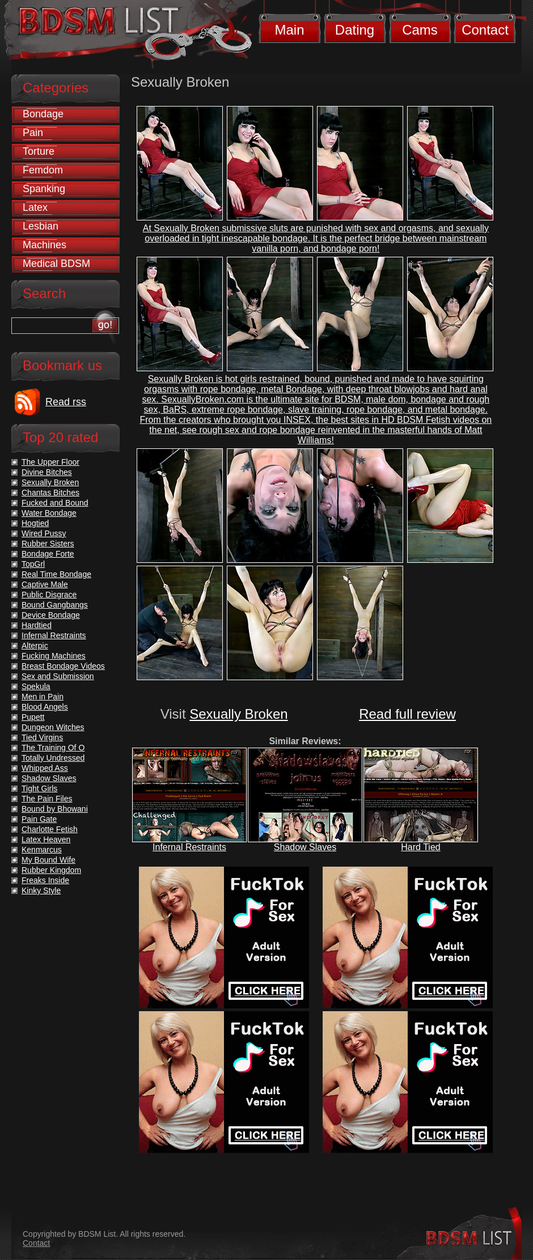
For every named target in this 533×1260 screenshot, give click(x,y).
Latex (35, 207)
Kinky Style (41, 890)
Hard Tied (420, 847)
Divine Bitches (47, 472)
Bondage (43, 114)
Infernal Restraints (189, 847)
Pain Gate (39, 819)
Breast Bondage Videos (63, 666)
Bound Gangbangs (55, 604)
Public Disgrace (49, 594)
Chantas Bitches (50, 492)
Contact (485, 29)
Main (289, 29)
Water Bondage (49, 512)
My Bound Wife (48, 859)
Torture (38, 151)
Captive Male (45, 584)
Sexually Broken (238, 714)
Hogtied (35, 523)
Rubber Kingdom (51, 870)
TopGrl (33, 564)
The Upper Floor (50, 461)
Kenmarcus (42, 849)
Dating (354, 29)
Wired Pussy (44, 533)
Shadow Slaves (305, 847)
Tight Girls (39, 788)
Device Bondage (51, 615)
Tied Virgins (42, 737)
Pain (33, 132)
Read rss (65, 402)
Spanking (44, 188)
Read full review (407, 714)
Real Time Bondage (56, 574)
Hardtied (37, 625)
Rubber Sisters (48, 543)
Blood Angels (45, 706)
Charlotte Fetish (50, 829)
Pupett (33, 717)
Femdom (43, 170)
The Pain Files (47, 798)
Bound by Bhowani (55, 808)
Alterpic (35, 645)
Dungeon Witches (53, 727)
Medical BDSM (56, 263)
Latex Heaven (46, 839)
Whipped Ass (45, 768)
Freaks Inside (45, 880)
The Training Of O (53, 747)
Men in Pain (43, 696)
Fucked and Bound (55, 502)
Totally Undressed (53, 757)
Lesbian (40, 226)
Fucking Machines (54, 655)
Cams (420, 29)
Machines (44, 245)
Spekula (36, 686)
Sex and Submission (58, 676)
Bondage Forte (48, 553)
